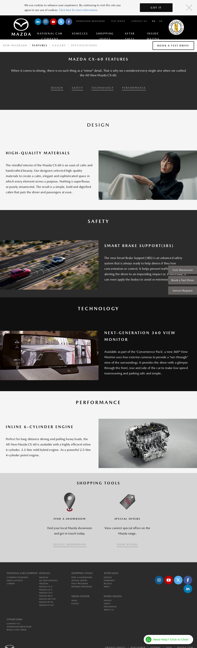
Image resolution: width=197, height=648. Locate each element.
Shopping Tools (105, 34)
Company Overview (17, 577)
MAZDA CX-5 (45, 589)
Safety (107, 603)
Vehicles (80, 33)
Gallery (59, 45)
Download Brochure (90, 21)
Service (108, 577)
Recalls (108, 583)
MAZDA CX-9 (45, 593)
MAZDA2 (43, 577)
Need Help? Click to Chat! (171, 639)
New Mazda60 (15, 45)
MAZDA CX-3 (45, 586)
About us (109, 609)
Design (107, 600)
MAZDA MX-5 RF (47, 599)
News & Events (15, 580)
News (74, 600)
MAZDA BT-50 (46, 602)
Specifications (84, 45)
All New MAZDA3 (48, 580)
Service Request (183, 290)
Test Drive (118, 21)
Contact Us (139, 21)
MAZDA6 (43, 583)
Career (11, 583)
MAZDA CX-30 (46, 605)
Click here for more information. (78, 10)
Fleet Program (79, 583)
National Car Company (49, 34)
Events (75, 603)
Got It (156, 7)
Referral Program (81, 586)
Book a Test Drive (182, 280)
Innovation (110, 606)
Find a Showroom (81, 577)
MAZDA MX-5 (46, 596)
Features (40, 45)
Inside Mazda (153, 34)
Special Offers (79, 580)
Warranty (109, 580)
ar (160, 21)
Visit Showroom (182, 269)
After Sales (130, 34)
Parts (107, 586)
